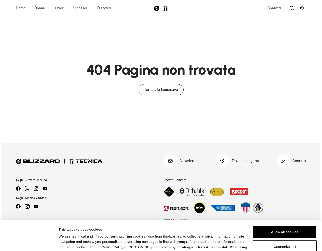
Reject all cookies (285, 233)
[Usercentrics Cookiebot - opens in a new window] (29, 242)
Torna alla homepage (161, 89)
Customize (285, 218)
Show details (69, 242)
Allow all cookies (284, 204)
